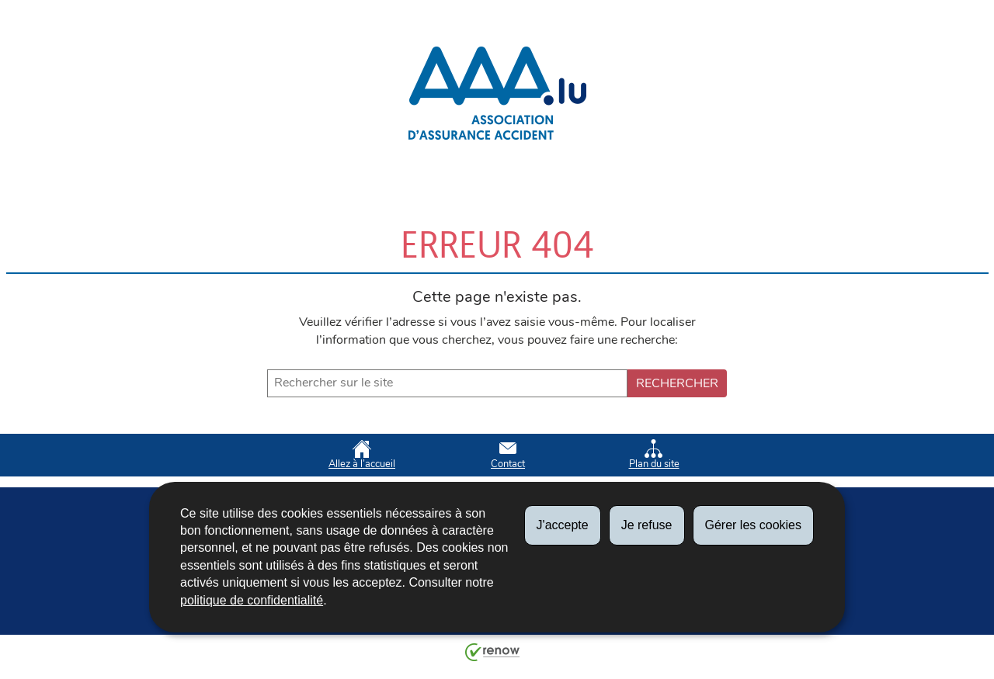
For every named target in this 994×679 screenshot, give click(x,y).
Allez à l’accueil (361, 455)
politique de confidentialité (251, 600)
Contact (508, 455)
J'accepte (563, 525)
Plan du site (654, 455)
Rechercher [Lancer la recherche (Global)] (677, 383)
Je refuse (647, 525)
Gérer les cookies (753, 525)
